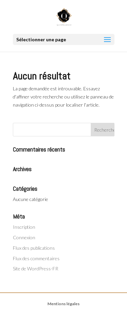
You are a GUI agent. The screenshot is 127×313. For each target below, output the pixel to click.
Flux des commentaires (36, 258)
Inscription (24, 227)
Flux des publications (34, 248)
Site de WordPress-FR (35, 268)
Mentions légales (63, 303)
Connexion (24, 237)
